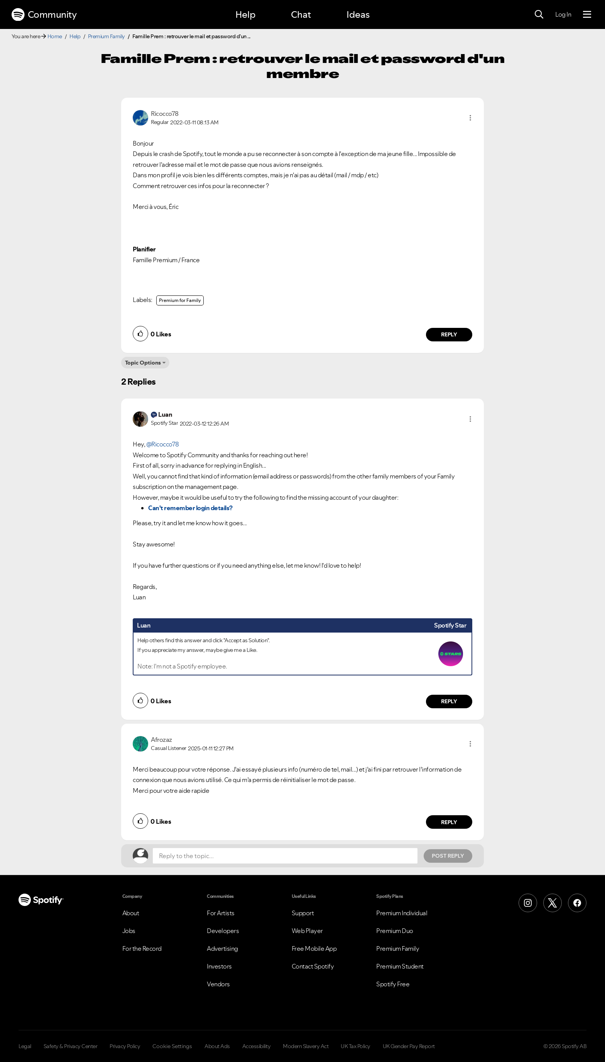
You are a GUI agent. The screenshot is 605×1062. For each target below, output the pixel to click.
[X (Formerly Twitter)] (552, 903)
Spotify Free (392, 984)
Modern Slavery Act (305, 1046)
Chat (301, 14)
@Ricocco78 (162, 444)
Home (54, 36)
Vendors (218, 984)
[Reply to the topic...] (285, 856)
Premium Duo (394, 930)
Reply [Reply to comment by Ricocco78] (449, 334)
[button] (470, 118)
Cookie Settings (172, 1046)
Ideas (358, 14)
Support (303, 913)
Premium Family (106, 36)
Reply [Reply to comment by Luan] (449, 701)
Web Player (307, 930)
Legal (25, 1046)
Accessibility (256, 1046)
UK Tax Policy (355, 1046)
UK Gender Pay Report (409, 1046)
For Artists (221, 913)
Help (245, 14)
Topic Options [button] (143, 362)
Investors (219, 966)
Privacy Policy (125, 1046)
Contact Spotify (313, 966)
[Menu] (587, 14)
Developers (223, 930)
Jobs (128, 930)
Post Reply (448, 856)
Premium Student (400, 966)
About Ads (217, 1046)
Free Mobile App (314, 948)
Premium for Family (180, 300)
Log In (563, 14)
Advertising (222, 948)
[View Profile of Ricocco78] (165, 113)
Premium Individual (401, 913)
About (130, 913)
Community (44, 14)
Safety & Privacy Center (71, 1046)
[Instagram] (528, 903)
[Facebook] (577, 903)
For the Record (142, 948)
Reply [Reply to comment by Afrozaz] (449, 822)
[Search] (539, 15)
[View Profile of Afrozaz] (161, 739)
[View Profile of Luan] (165, 414)
